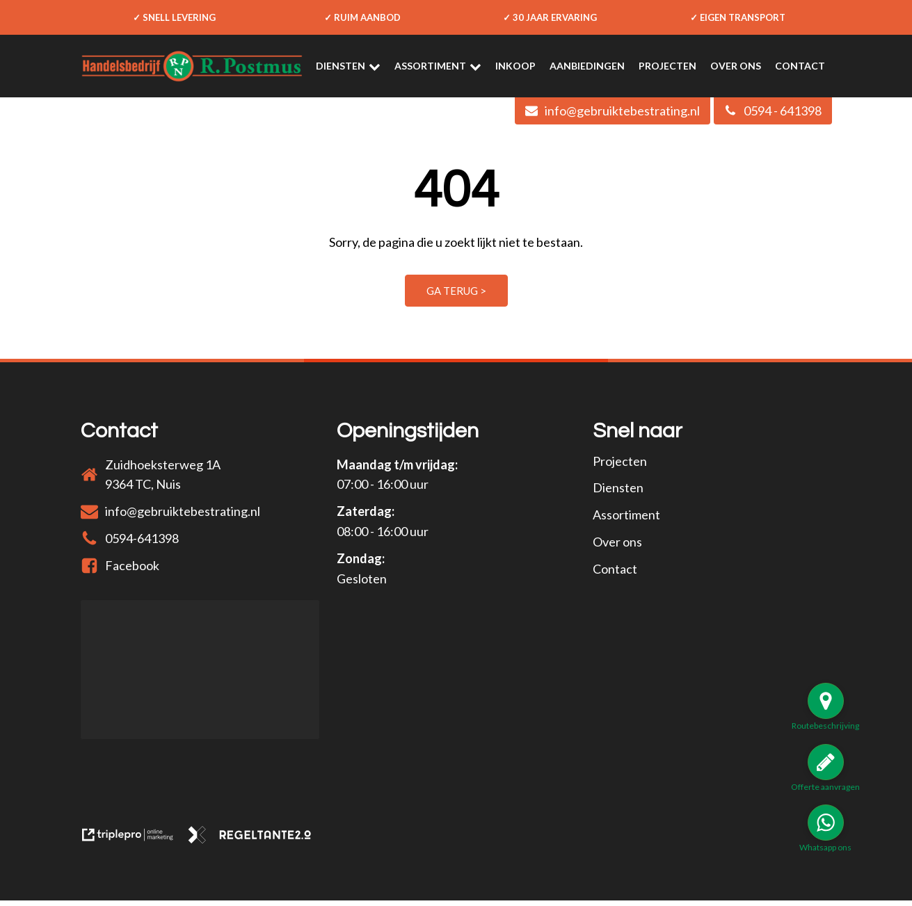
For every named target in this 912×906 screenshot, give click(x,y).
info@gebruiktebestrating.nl (182, 511)
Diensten (348, 66)
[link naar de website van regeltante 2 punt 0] (255, 843)
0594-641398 (142, 538)
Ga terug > (456, 290)
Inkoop (515, 66)
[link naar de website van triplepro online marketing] (134, 843)
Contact (800, 66)
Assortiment (437, 66)
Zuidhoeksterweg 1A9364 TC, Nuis (163, 474)
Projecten (667, 66)
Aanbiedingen (587, 66)
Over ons (735, 66)
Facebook (132, 565)
